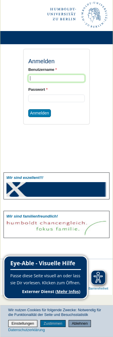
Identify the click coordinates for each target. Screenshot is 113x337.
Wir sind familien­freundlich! (32, 216)
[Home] (21, 37)
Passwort (37, 89)
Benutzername (42, 69)
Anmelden (39, 113)
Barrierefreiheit (98, 288)
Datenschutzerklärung (26, 330)
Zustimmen (53, 323)
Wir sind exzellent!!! (24, 177)
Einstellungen (22, 323)
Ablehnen (80, 323)
